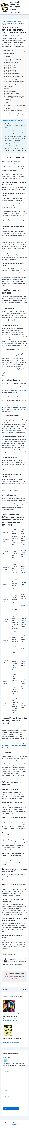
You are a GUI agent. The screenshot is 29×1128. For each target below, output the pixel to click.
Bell (22, 582)
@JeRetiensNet (14, 978)
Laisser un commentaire (8, 1018)
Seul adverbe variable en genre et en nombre (16, 60)
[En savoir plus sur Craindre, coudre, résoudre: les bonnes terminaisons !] (9, 1006)
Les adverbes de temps (10, 65)
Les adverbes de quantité (11, 71)
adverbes (4, 222)
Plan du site (15, 1124)
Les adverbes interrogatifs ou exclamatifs (14, 76)
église (22, 648)
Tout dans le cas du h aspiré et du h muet (15, 59)
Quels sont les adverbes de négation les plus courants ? (15, 101)
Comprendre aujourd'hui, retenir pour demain (15, 5)
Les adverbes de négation (11, 70)
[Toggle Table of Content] (24, 51)
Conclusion (6, 88)
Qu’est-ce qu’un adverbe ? (9, 53)
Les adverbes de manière (11, 67)
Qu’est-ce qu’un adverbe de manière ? (13, 94)
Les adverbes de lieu (10, 64)
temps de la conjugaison (19, 409)
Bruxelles (23, 544)
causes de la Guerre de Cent (19, 390)
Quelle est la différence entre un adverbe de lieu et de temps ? (15, 98)
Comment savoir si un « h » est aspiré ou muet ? (15, 105)
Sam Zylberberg (13, 957)
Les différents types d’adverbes (11, 62)
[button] (5, 1060)
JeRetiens (18, 959)
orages (11, 453)
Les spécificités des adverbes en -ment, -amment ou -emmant (13, 85)
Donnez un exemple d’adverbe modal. (14, 110)
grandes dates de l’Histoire (24, 603)
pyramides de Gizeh (12, 430)
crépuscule (4, 345)
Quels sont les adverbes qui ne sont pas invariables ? (14, 56)
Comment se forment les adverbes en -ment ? (15, 96)
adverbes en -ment (13, 372)
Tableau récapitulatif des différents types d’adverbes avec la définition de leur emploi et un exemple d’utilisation (14, 81)
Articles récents (11, 954)
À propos (4, 954)
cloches (24, 550)
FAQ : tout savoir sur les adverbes (11, 90)
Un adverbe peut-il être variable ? (12, 93)
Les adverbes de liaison (11, 75)
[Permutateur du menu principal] (27, 7)
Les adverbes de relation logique (12, 73)
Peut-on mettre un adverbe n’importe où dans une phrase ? (15, 108)
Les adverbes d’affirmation (11, 68)
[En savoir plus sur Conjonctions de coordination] (8, 1030)
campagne (23, 572)
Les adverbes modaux (10, 78)
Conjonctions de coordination (12, 1038)
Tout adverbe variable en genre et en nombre (16, 58)
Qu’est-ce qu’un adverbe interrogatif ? (13, 104)
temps (23, 554)
